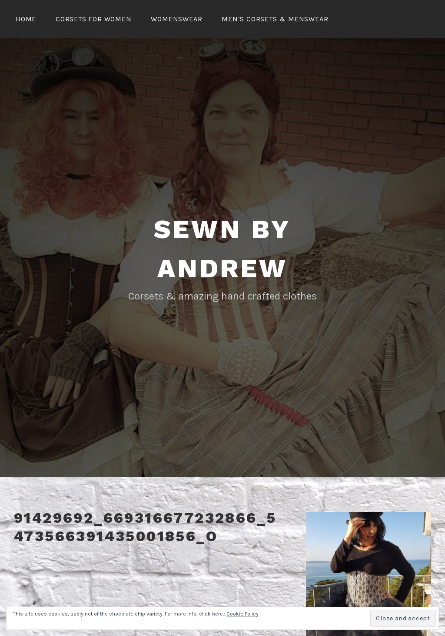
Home (26, 19)
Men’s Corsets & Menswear (275, 19)
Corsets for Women (94, 19)
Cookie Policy (242, 614)
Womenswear (176, 19)
